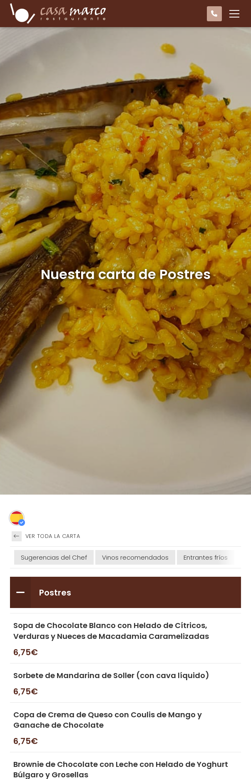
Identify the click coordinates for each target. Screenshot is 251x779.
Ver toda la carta (46, 536)
